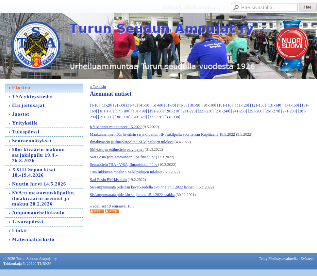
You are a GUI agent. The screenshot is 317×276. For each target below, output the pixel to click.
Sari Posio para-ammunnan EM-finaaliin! (122, 157)
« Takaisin (98, 86)
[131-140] (274, 105)
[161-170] (106, 111)
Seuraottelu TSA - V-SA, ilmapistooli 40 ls (124, 164)
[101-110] (225, 105)
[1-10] (95, 105)
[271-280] (289, 111)
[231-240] (222, 111)
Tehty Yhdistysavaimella (278, 258)
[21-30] (119, 105)
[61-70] (170, 105)
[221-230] (206, 111)
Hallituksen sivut (200, 6)
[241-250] (239, 111)
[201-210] (172, 111)
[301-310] (122, 117)
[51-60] (157, 105)
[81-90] (196, 105)
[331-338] (172, 117)
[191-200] (156, 111)
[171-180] (122, 111)
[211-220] (189, 111)
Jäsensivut (171, 6)
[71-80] (183, 105)
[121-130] (258, 105)
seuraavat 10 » (123, 206)
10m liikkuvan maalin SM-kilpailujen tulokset (126, 172)
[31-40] (132, 105)
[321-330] (156, 117)
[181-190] (139, 111)
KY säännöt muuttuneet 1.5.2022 (116, 127)
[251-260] (256, 111)
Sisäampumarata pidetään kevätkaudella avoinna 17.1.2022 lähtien (142, 187)
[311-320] (139, 117)
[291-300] (106, 117)
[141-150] (291, 105)
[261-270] (272, 111)
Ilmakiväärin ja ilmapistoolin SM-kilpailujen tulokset (132, 142)
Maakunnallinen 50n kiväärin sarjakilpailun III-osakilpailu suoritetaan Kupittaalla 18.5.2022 (162, 134)
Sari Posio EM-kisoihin (108, 179)
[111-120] (241, 105)
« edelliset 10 (100, 206)
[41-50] (145, 105)
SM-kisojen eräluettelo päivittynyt (117, 149)
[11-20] (106, 105)
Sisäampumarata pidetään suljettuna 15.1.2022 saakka (132, 194)
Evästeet (307, 258)
